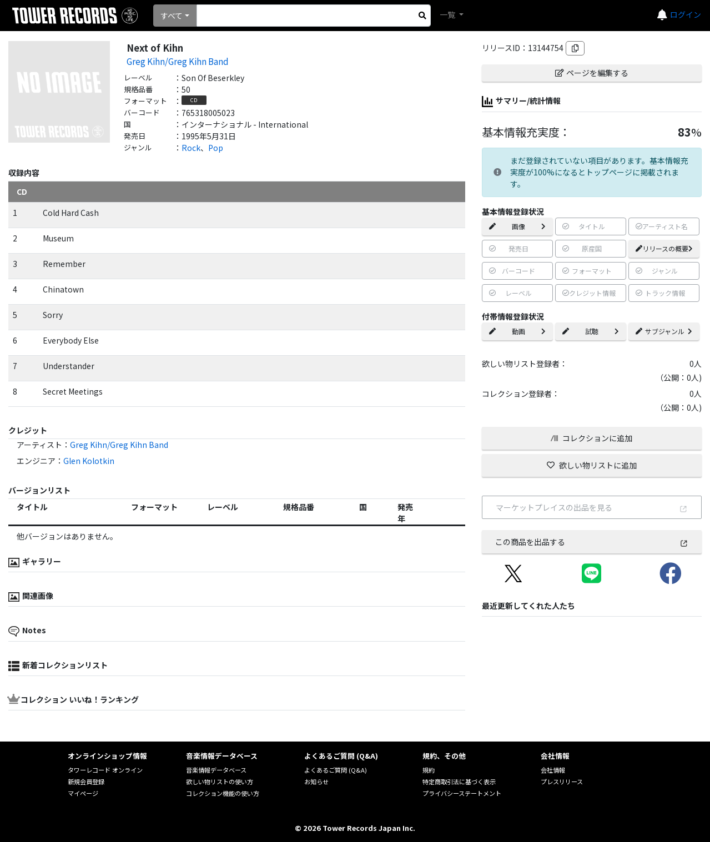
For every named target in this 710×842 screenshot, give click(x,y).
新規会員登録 (86, 781)
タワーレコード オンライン (105, 769)
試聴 (590, 331)
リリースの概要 (664, 248)
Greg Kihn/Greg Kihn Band (178, 61)
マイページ (83, 793)
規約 (428, 769)
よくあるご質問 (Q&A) (335, 769)
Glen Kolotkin (88, 460)
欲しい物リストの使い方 (219, 781)
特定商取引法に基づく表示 (459, 781)
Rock (191, 147)
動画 (517, 331)
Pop (215, 147)
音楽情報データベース (216, 769)
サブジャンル (664, 331)
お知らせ (316, 781)
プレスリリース (562, 781)
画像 (517, 226)
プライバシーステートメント (461, 793)
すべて (171, 15)
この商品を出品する (591, 541)
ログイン (685, 14)
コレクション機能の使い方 (222, 793)
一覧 (448, 14)
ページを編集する (591, 72)
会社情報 (553, 769)
